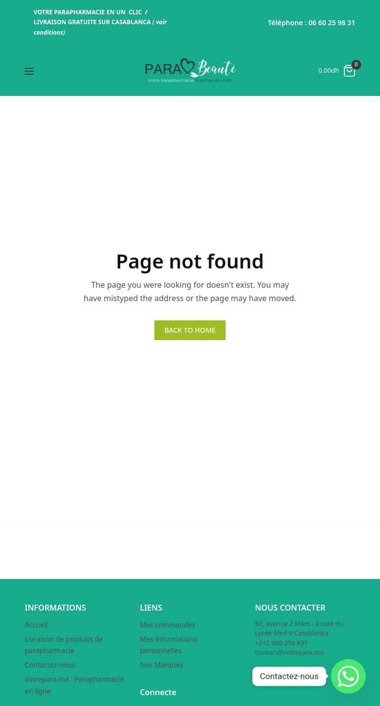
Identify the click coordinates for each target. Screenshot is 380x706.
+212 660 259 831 (281, 642)
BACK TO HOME (190, 330)
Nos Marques (161, 664)
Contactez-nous (50, 664)
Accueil (36, 624)
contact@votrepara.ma (289, 652)
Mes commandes (167, 624)
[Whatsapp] (348, 676)
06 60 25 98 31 (331, 22)
